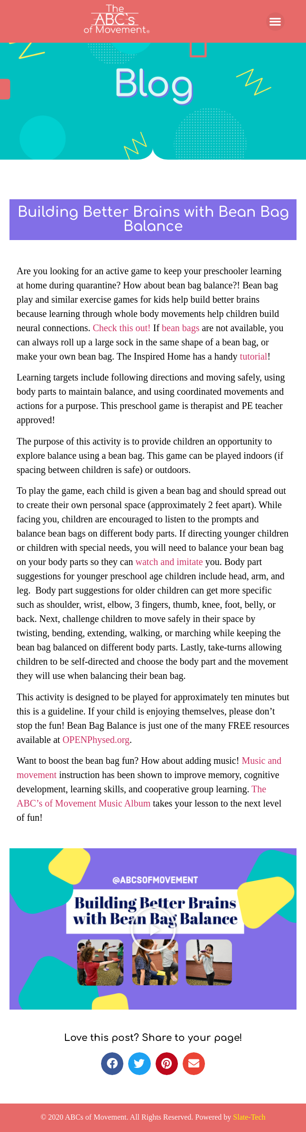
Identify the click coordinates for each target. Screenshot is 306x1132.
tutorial (253, 356)
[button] (275, 21)
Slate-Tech (249, 1117)
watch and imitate (169, 562)
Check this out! (122, 328)
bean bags (182, 328)
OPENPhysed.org (96, 739)
